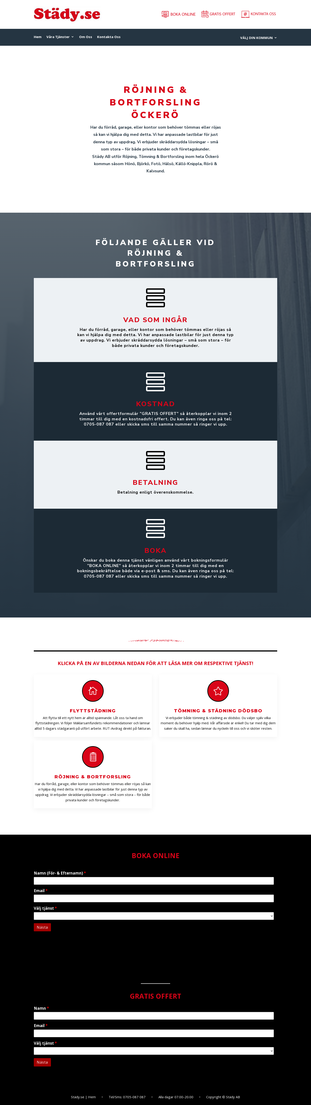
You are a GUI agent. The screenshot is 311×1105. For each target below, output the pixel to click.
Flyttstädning (93, 710)
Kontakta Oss (109, 37)
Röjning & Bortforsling (93, 776)
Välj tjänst (45, 908)
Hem (37, 37)
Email (41, 890)
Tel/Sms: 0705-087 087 (127, 1097)
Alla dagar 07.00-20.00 (175, 1097)
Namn (41, 1008)
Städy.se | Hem (83, 1097)
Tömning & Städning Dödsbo (218, 710)
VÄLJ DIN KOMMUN (256, 38)
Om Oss (85, 37)
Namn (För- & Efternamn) (60, 873)
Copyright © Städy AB (223, 1097)
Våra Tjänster (58, 37)
